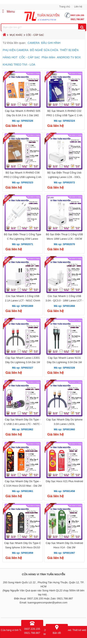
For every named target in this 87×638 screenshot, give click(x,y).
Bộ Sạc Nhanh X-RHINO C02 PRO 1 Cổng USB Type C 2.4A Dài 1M (64, 115)
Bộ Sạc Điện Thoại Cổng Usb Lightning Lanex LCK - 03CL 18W (64, 177)
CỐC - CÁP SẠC (29, 57)
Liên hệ (78, 6)
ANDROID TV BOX (69, 57)
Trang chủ (64, 6)
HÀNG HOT (10, 57)
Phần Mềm (48, 57)
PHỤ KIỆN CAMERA (15, 50)
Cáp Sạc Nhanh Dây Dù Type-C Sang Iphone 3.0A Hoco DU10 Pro (22, 547)
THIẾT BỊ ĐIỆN (69, 50)
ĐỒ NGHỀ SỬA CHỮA (44, 50)
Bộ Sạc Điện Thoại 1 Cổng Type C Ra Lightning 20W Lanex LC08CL (22, 239)
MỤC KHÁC (16, 35)
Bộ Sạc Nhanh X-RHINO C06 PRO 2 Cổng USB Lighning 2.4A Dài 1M (22, 177)
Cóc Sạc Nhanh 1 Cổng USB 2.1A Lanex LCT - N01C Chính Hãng (22, 300)
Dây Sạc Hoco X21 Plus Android (64, 481)
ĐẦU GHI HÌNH (50, 42)
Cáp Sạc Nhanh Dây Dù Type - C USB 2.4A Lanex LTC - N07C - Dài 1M (22, 424)
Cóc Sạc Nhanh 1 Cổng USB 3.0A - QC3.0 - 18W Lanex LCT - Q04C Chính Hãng (64, 300)
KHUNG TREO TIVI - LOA (19, 64)
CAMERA (34, 42)
